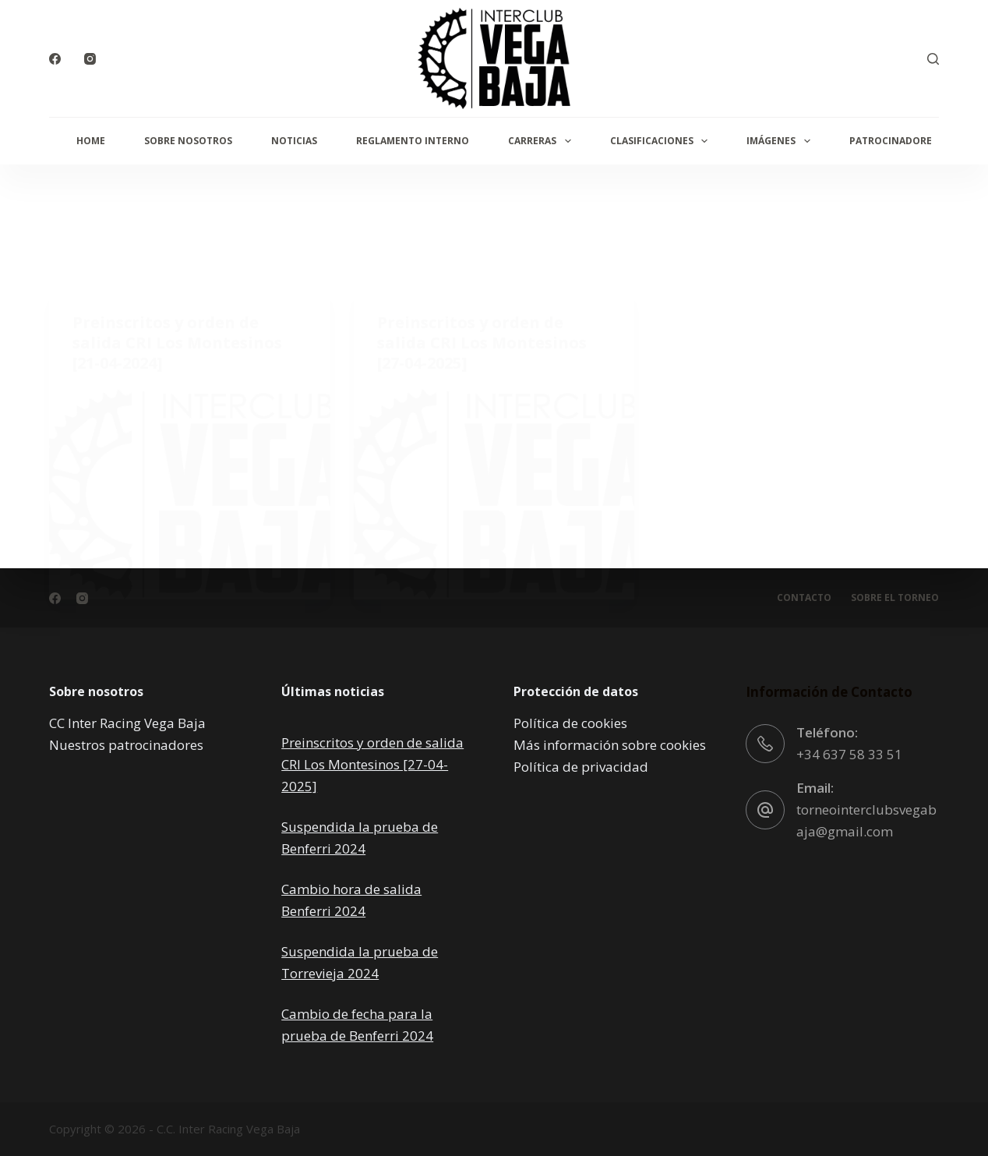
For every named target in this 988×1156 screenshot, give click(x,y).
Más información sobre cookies (609, 745)
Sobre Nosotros (188, 140)
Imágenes (781, 141)
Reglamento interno (412, 140)
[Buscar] (933, 59)
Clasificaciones (662, 141)
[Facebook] (55, 59)
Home (90, 140)
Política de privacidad (580, 767)
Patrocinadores (893, 140)
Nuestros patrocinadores (126, 745)
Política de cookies (570, 723)
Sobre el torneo (895, 598)
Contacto (804, 598)
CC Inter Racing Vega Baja (127, 723)
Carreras (542, 141)
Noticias (294, 140)
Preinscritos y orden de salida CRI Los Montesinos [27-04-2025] (372, 764)
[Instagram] (90, 59)
